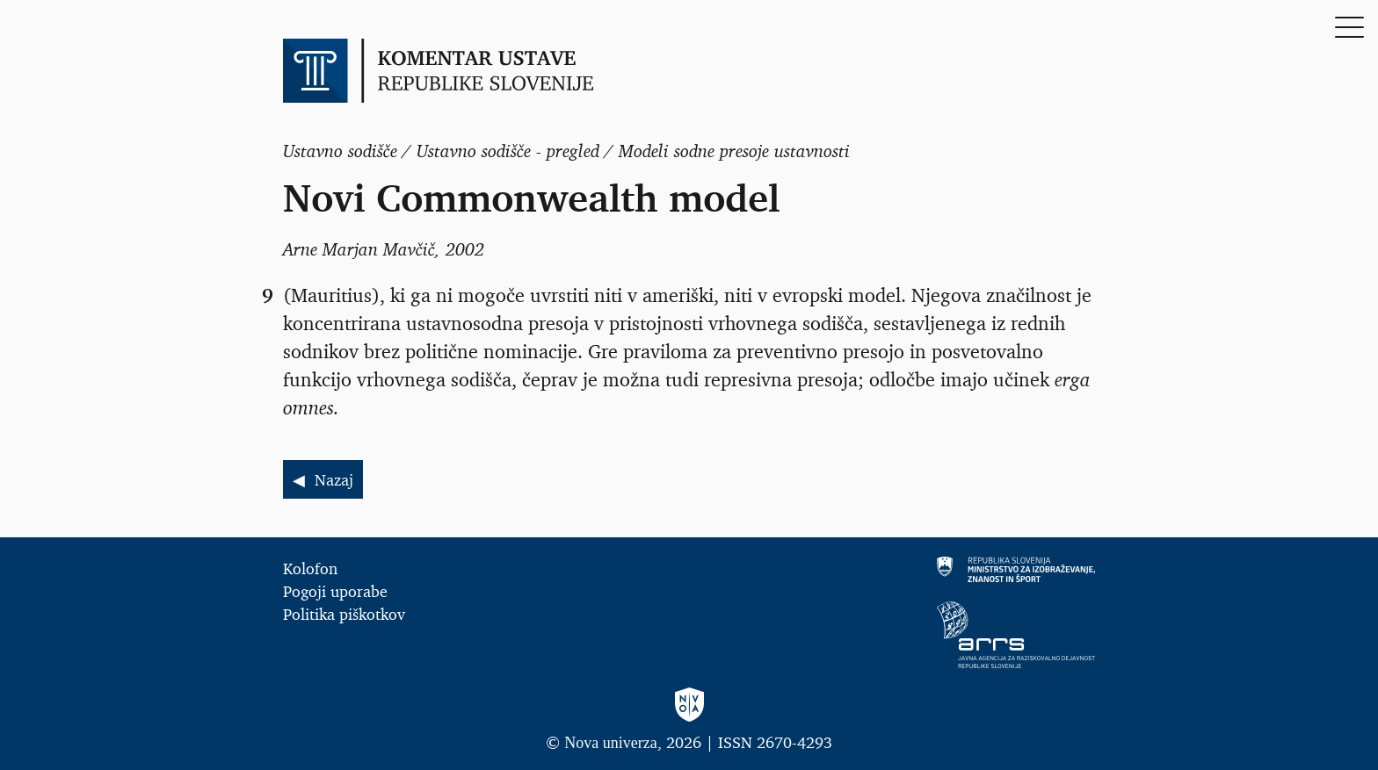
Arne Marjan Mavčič (359, 249)
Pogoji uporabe (335, 591)
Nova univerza (610, 743)
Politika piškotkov (344, 613)
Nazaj (334, 479)
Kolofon (310, 568)
